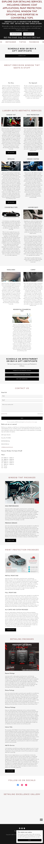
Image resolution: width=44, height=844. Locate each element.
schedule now (22, 55)
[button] (1, 413)
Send (22, 418)
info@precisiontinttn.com (7, 447)
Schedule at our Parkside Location (22, 370)
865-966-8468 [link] (10, 38)
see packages (11, 202)
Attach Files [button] (4, 413)
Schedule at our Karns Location (22, 374)
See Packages (11, 152)
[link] (13, 42)
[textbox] (22, 396)
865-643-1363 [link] (29, 38)
